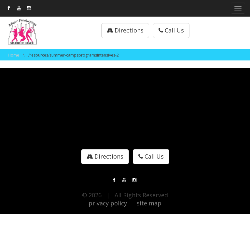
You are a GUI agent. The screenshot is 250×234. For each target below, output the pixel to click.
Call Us (171, 30)
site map (149, 203)
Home (13, 55)
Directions (125, 30)
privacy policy (108, 203)
